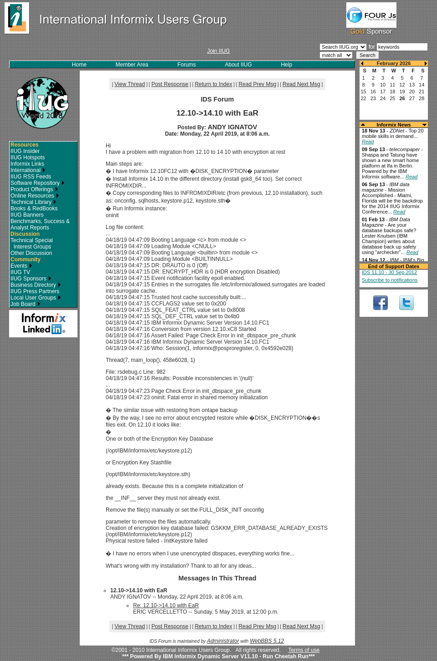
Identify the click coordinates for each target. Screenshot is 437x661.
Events (21, 266)
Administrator (223, 641)
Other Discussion (31, 253)
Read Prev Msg (257, 84)
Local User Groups (35, 298)
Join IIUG (218, 51)
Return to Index (213, 84)
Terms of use (304, 650)
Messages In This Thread (217, 578)
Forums (186, 64)
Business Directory (35, 285)
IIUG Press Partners (34, 291)
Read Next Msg (301, 84)
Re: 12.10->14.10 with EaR (166, 605)
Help (286, 64)
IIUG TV (20, 272)
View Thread (129, 84)
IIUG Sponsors (30, 278)
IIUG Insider (25, 151)
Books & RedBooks (33, 208)
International (28, 170)
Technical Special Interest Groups (31, 243)
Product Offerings (34, 189)
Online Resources (34, 196)
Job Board (25, 304)
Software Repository (37, 183)
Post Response (169, 84)
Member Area (132, 64)
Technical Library (33, 202)
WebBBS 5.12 (267, 641)
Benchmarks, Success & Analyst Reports (40, 224)
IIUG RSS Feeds (30, 176)
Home (79, 64)
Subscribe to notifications (389, 280)
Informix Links (27, 164)
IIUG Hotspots (27, 157)
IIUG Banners (27, 215)
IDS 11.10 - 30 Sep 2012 (389, 272)
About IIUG (238, 64)
